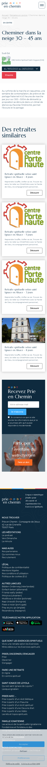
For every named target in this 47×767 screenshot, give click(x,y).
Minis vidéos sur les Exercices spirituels (21, 647)
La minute (7, 541)
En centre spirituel (11, 676)
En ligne (6, 673)
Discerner (7, 660)
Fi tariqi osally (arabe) (12, 592)
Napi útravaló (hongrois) (14, 601)
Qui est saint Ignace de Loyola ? (17, 686)
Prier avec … (9, 696)
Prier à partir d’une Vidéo (14, 711)
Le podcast (7, 535)
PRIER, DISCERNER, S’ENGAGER (18, 654)
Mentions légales (10, 570)
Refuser (23, 751)
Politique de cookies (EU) (14, 576)
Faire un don (23, 462)
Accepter (23, 744)
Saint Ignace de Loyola (15, 683)
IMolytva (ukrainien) (12, 595)
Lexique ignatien (10, 689)
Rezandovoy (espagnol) (14, 610)
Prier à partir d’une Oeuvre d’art (18, 708)
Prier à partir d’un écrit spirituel (17, 705)
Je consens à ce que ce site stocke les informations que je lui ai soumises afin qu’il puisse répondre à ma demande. (23, 421)
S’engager (7, 663)
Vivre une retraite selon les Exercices (20, 644)
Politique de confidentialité (30, 764)
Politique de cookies (13, 764)
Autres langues (11, 583)
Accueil (5, 15)
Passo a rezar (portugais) (14, 604)
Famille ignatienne (13, 721)
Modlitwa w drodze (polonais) (16, 598)
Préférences (23, 758)
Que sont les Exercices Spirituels (22, 641)
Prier (4, 657)
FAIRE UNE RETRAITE (13, 670)
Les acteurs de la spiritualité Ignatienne (21, 724)
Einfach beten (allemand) (14, 589)
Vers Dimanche (9, 538)
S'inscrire (9, 75)
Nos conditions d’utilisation (15, 573)
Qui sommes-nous (11, 554)
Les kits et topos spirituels (14, 714)
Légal (5, 564)
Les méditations (11, 532)
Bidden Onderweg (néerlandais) (18, 586)
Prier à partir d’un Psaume (15, 702)
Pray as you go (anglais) (13, 607)
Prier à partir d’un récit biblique (17, 699)
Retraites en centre (18, 15)
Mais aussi (8, 548)
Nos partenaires (10, 551)
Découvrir (34, 193)
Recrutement (9, 557)
